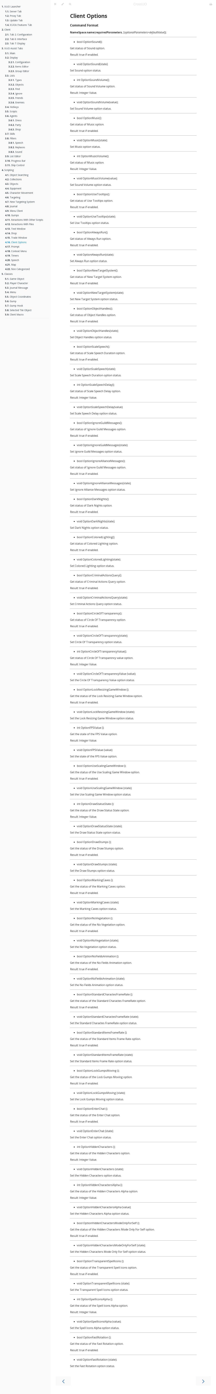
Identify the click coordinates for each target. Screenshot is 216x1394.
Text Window (15, 228)
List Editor (13, 156)
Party (14, 124)
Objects (16, 84)
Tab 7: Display (15, 43)
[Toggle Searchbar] (70, 4)
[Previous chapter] (63, 1381)
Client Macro (14, 314)
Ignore (15, 93)
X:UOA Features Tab (18, 24)
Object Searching (16, 175)
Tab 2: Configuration (18, 34)
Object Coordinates (18, 296)
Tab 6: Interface (16, 39)
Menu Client (14, 210)
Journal (11, 206)
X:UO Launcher (11, 6)
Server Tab (13, 11)
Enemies (16, 102)
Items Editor (18, 66)
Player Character (16, 283)
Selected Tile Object (18, 310)
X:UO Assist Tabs (12, 48)
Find (14, 89)
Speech (15, 142)
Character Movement (19, 192)
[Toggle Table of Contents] (55, 4)
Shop (14, 129)
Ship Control (14, 165)
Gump (10, 301)
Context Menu (16, 251)
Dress (15, 120)
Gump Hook (14, 305)
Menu (10, 292)
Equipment (13, 188)
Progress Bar (15, 160)
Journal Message (16, 287)
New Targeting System (20, 201)
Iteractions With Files (19, 224)
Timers (12, 255)
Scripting (8, 170)
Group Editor (18, 71)
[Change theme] (62, 4)
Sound (15, 151)
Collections (13, 179)
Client (6, 29)
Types (15, 80)
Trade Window (16, 237)
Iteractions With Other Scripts (24, 219)
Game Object (14, 278)
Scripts (11, 111)
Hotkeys (12, 107)
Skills (10, 133)
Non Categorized (17, 269)
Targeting (12, 197)
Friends (15, 97)
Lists (10, 75)
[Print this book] (210, 4)
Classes (7, 273)
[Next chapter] (203, 1381)
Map (10, 264)
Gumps (12, 215)
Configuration (19, 62)
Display (11, 57)
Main (10, 53)
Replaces (16, 147)
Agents (11, 116)
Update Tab (14, 20)
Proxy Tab (13, 15)
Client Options (15, 242)
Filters (10, 138)
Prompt (12, 246)
